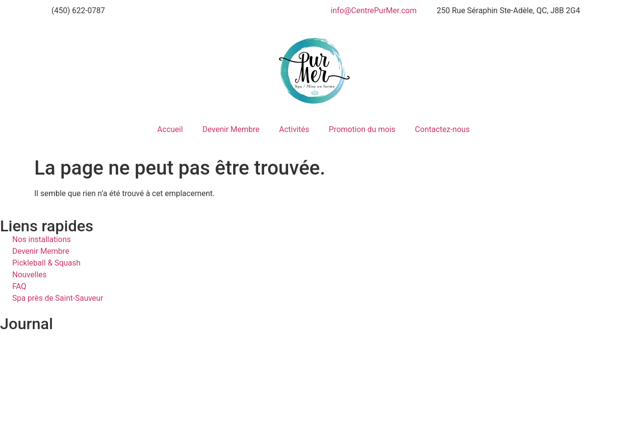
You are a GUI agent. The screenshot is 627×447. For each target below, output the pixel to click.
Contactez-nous (442, 129)
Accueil (170, 129)
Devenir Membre (230, 129)
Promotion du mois (362, 129)
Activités (294, 129)
